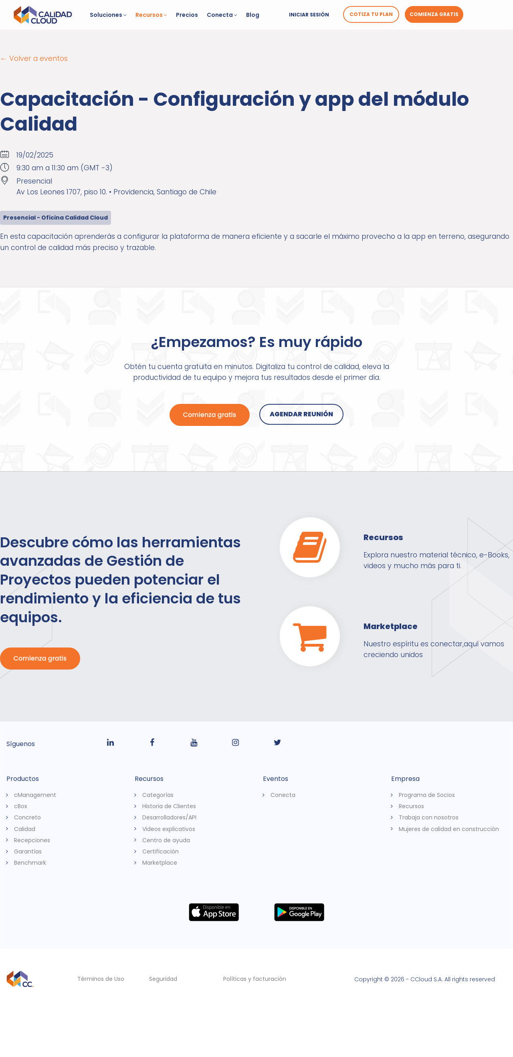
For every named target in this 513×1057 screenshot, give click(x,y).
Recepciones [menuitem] (32, 840)
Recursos (151, 15)
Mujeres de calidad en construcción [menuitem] (449, 829)
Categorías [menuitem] (158, 795)
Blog (252, 15)
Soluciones (108, 15)
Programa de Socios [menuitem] (427, 795)
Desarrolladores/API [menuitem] (169, 817)
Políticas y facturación (254, 979)
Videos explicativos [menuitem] (168, 829)
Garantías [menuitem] (28, 851)
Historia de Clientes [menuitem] (169, 806)
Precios (187, 15)
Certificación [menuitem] (160, 851)
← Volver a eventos (34, 58)
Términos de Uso (100, 979)
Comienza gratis (434, 14)
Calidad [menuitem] (24, 829)
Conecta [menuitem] (283, 795)
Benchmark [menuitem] (30, 863)
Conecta (222, 15)
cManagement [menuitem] (35, 795)
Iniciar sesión (309, 14)
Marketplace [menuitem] (159, 863)
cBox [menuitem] (20, 806)
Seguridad (163, 979)
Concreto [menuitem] (27, 817)
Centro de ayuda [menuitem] (166, 840)
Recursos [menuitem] (411, 806)
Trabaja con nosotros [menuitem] (428, 817)
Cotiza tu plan (371, 14)
